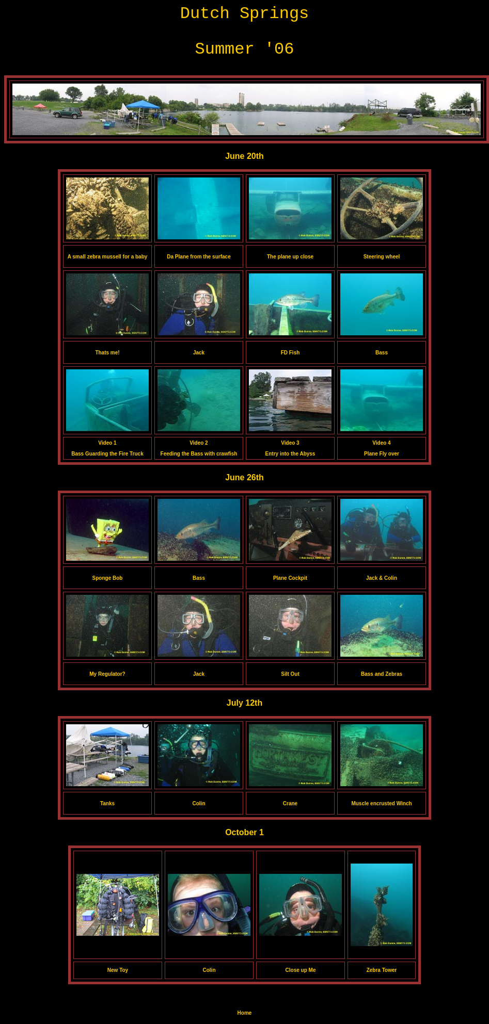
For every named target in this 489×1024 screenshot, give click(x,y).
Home (245, 1013)
